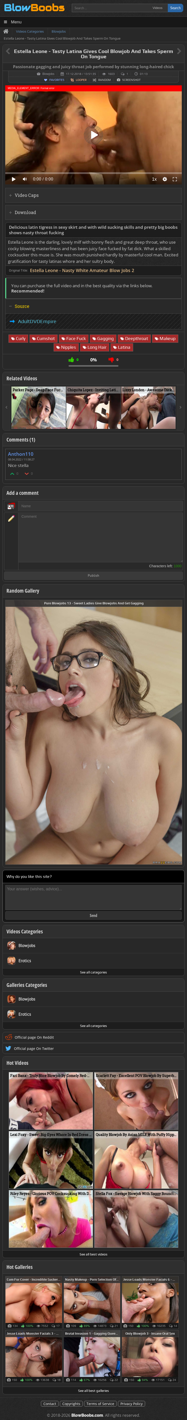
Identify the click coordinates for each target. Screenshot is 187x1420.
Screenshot (131, 80)
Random (104, 80)
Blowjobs (48, 74)
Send (93, 915)
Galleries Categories (26, 984)
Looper (81, 80)
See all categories (93, 972)
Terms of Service (100, 1403)
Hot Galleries (19, 1266)
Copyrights (71, 1403)
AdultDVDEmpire (37, 321)
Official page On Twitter (34, 1048)
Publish (93, 576)
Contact (49, 1403)
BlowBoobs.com (87, 1415)
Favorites (56, 80)
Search (175, 8)
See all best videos (93, 1254)
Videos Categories (24, 931)
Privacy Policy (131, 1403)
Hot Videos (17, 1062)
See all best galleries (93, 1391)
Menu (16, 22)
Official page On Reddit (34, 1037)
